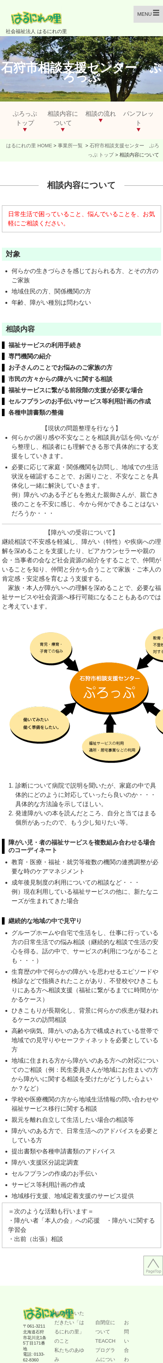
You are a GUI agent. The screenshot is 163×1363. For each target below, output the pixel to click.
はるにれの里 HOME (29, 145)
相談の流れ (100, 113)
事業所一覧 (71, 145)
